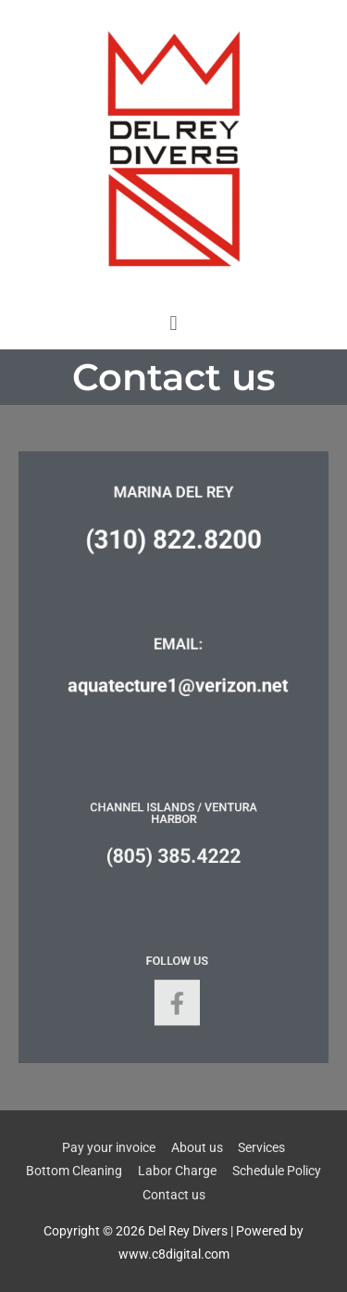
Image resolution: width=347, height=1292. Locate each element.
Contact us (174, 1194)
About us (197, 1147)
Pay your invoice (108, 1147)
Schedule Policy (276, 1170)
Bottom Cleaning (74, 1170)
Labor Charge (177, 1170)
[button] (173, 323)
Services (261, 1147)
